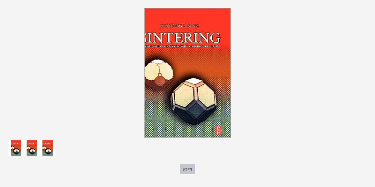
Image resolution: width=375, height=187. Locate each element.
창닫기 (187, 169)
